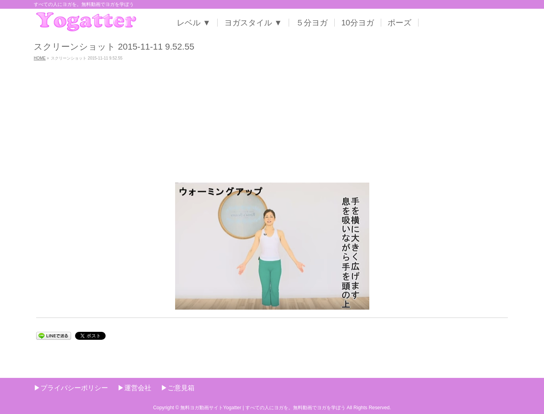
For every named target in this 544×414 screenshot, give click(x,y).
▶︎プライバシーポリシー (71, 388)
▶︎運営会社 (134, 388)
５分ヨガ (312, 23)
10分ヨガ (357, 23)
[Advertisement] (272, 123)
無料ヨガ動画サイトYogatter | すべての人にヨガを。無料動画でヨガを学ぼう (262, 407)
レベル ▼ (193, 23)
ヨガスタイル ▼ (253, 23)
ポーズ (399, 23)
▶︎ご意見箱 (178, 388)
